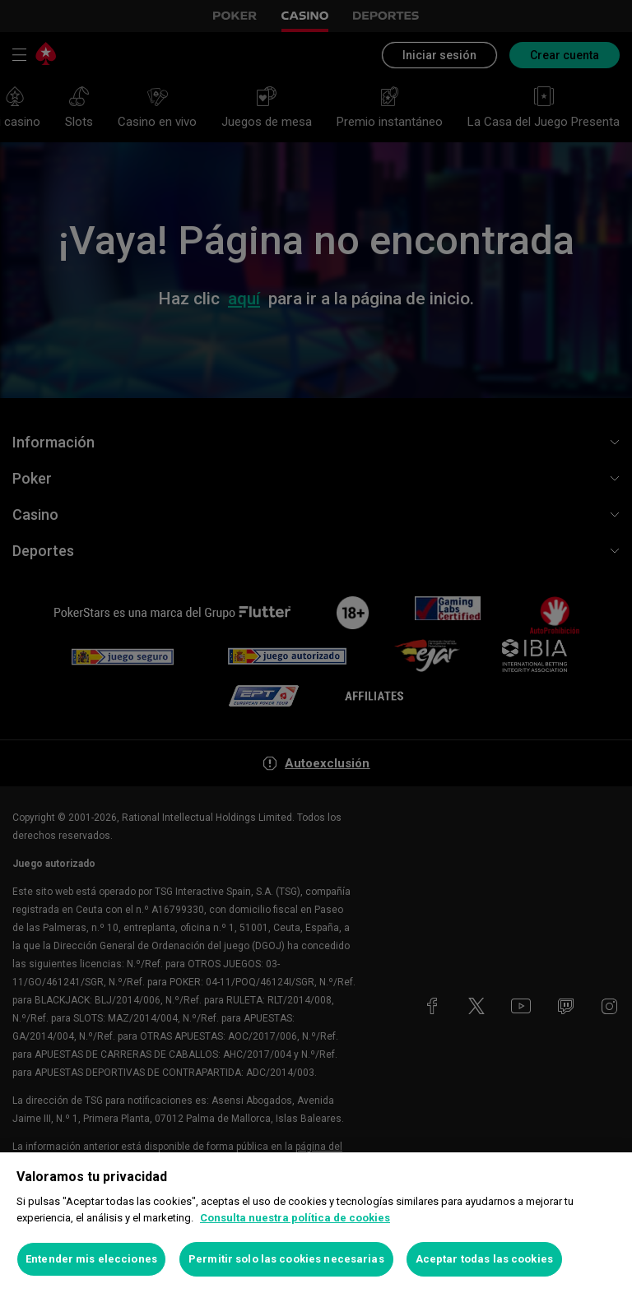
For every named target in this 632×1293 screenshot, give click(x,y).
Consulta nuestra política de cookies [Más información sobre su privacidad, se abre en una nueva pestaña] (295, 1218)
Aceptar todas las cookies (484, 1259)
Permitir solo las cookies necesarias (286, 1259)
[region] (316, 1222)
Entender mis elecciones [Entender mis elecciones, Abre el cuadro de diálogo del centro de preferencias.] (91, 1259)
